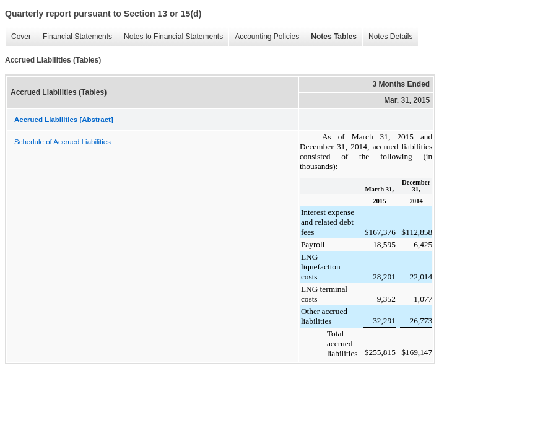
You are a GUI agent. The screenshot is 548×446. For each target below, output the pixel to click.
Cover (21, 36)
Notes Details (390, 36)
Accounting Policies (267, 36)
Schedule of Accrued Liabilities (62, 142)
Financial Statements (77, 36)
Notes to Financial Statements (173, 36)
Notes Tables (334, 36)
